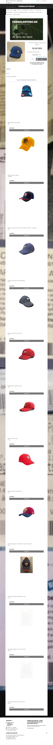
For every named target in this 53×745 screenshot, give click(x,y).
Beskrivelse (8, 69)
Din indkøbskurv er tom (41, 6)
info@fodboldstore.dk (14, 728)
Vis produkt (26, 130)
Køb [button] (39, 59)
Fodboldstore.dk (26, 6)
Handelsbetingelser (30, 728)
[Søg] (11, 6)
